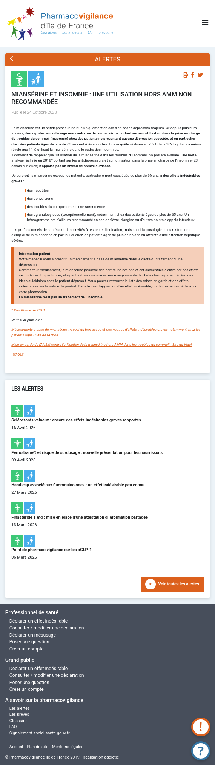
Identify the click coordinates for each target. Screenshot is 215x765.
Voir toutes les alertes (178, 584)
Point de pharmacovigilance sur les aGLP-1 (51, 549)
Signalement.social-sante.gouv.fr (39, 733)
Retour (17, 354)
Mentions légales (67, 746)
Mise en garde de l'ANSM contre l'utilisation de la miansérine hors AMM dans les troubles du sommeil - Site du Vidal (101, 344)
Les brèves (19, 714)
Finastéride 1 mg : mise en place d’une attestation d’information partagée (79, 517)
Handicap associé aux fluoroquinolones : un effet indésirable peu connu (77, 485)
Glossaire (18, 720)
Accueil (16, 746)
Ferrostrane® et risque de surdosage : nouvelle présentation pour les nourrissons (87, 452)
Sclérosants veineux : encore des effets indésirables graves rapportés (76, 420)
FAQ (13, 726)
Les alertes (19, 708)
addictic (111, 757)
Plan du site (37, 746)
